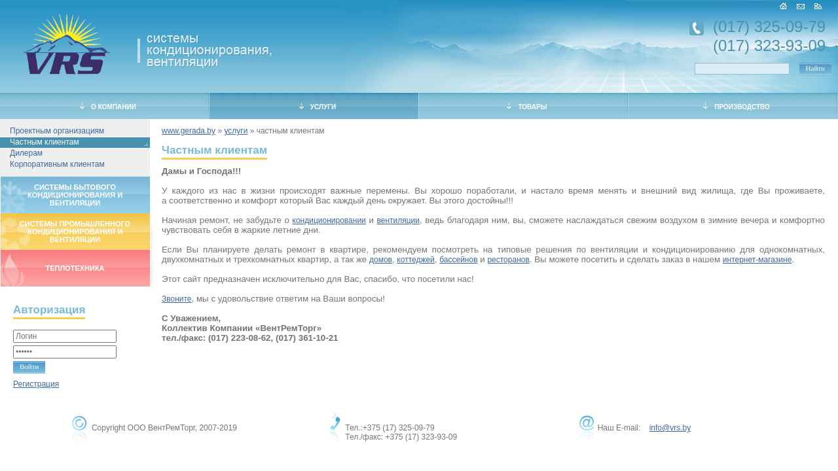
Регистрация (36, 384)
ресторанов (508, 259)
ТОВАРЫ (527, 107)
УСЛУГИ (317, 107)
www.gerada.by (188, 130)
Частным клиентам (44, 142)
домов (380, 259)
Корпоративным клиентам (57, 164)
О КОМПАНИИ (108, 107)
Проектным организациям (57, 130)
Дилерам (26, 153)
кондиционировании (329, 220)
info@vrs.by (670, 427)
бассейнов (458, 259)
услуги (235, 130)
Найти (815, 68)
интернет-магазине (757, 259)
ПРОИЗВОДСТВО (736, 107)
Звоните (177, 299)
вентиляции (398, 220)
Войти (29, 366)
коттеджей (415, 259)
